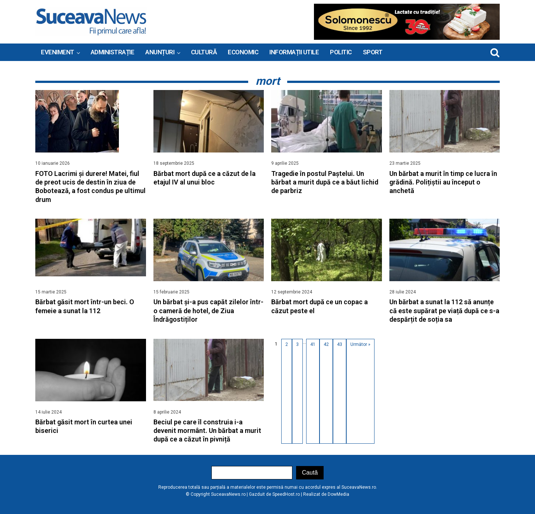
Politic (341, 52)
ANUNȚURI (159, 52)
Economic (243, 52)
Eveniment (57, 52)
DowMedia (338, 494)
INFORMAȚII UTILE (294, 52)
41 (312, 344)
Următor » (360, 344)
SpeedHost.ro (286, 494)
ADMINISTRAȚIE (112, 52)
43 (339, 344)
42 (326, 344)
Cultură (204, 52)
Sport (373, 52)
